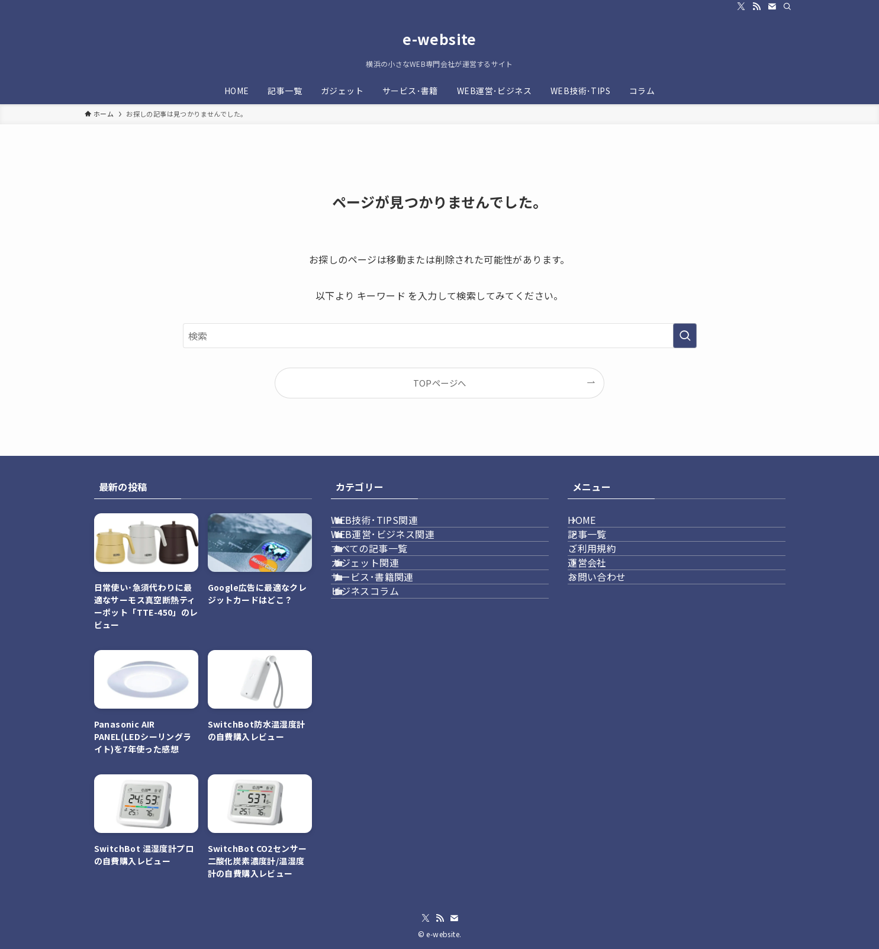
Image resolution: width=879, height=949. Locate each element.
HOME (596, 527)
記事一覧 (601, 555)
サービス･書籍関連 (388, 639)
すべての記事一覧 (385, 583)
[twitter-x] (741, 6)
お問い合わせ (611, 639)
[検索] (787, 6)
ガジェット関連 (381, 611)
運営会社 (601, 611)
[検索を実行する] (685, 335)
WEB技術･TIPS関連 (390, 527)
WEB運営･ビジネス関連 (399, 555)
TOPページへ (439, 383)
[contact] (772, 6)
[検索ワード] (440, 335)
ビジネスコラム (381, 667)
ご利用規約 (606, 583)
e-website (439, 39)
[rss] (756, 6)
